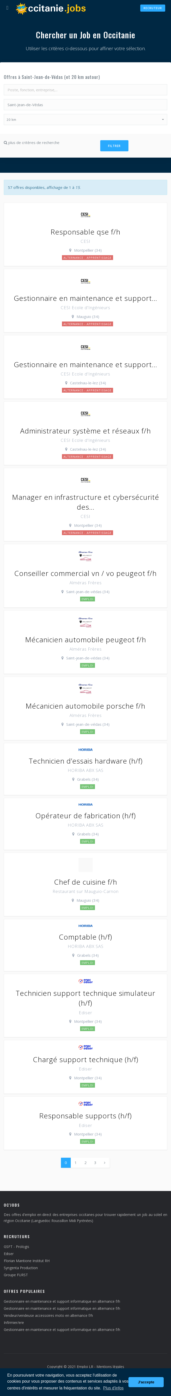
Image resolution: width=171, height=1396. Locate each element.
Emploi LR (85, 1366)
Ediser (9, 1253)
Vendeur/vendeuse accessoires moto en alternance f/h (48, 1315)
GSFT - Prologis (16, 1246)
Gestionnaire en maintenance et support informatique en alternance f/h (62, 1301)
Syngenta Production (21, 1267)
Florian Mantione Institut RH (27, 1260)
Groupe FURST (16, 1274)
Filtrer (114, 146)
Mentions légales (110, 1366)
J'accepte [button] (146, 1382)
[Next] (104, 1163)
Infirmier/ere (14, 1322)
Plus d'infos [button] (113, 1388)
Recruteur (153, 8)
